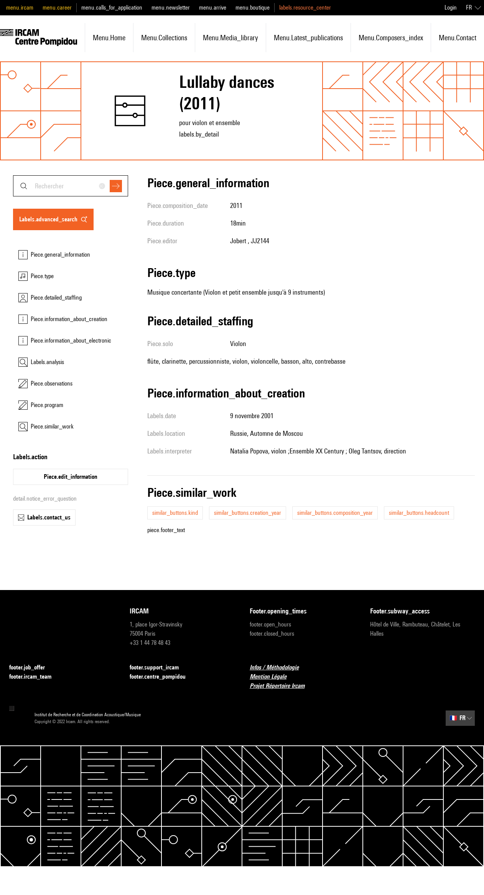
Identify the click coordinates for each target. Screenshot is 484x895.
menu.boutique (252, 7)
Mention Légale (273, 677)
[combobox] (70, 185)
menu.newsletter (170, 7)
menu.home (109, 37)
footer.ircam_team (35, 677)
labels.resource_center (305, 7)
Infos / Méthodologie (279, 668)
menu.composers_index (391, 37)
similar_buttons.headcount (419, 512)
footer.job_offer (31, 668)
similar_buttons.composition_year (335, 512)
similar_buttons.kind (175, 512)
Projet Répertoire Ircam (282, 686)
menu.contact (457, 37)
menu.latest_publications (308, 37)
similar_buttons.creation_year (247, 512)
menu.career (57, 7)
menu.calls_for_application (111, 7)
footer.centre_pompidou (162, 677)
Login (450, 7)
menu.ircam (19, 7)
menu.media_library (230, 37)
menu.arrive (212, 7)
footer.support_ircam (159, 668)
